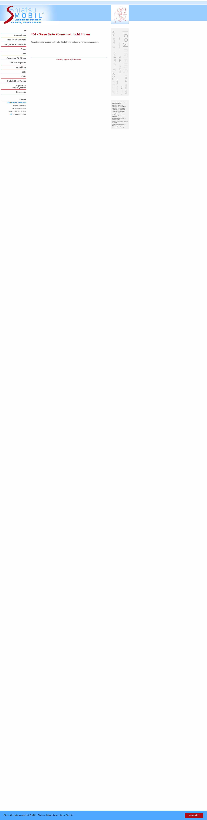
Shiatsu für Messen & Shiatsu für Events (120, 122)
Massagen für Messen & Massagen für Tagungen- (118, 109)
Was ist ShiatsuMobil (17, 40)
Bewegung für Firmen (16, 58)
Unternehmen (20, 35)
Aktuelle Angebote (18, 63)
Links (23, 76)
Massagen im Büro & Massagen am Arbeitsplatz (119, 106)
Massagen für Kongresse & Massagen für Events (119, 112)
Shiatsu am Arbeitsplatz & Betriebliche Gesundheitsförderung (119, 126)
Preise (23, 49)
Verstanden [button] (194, 815)
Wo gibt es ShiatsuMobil (15, 44)
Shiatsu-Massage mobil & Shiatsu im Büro (118, 119)
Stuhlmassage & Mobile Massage (118, 115)
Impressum (21, 92)
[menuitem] (13, 30)
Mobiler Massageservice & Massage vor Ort (119, 102)
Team (24, 53)
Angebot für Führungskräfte (19, 86)
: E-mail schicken (18, 114)
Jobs (24, 72)
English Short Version (16, 81)
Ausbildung (21, 67)
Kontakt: (22, 100)
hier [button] (72, 815)
